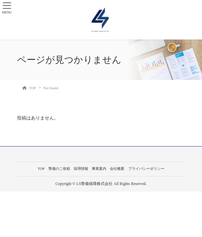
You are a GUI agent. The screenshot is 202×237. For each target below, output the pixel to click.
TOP (41, 169)
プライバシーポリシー (146, 169)
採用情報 (81, 169)
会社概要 (117, 169)
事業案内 (99, 169)
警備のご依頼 (59, 169)
